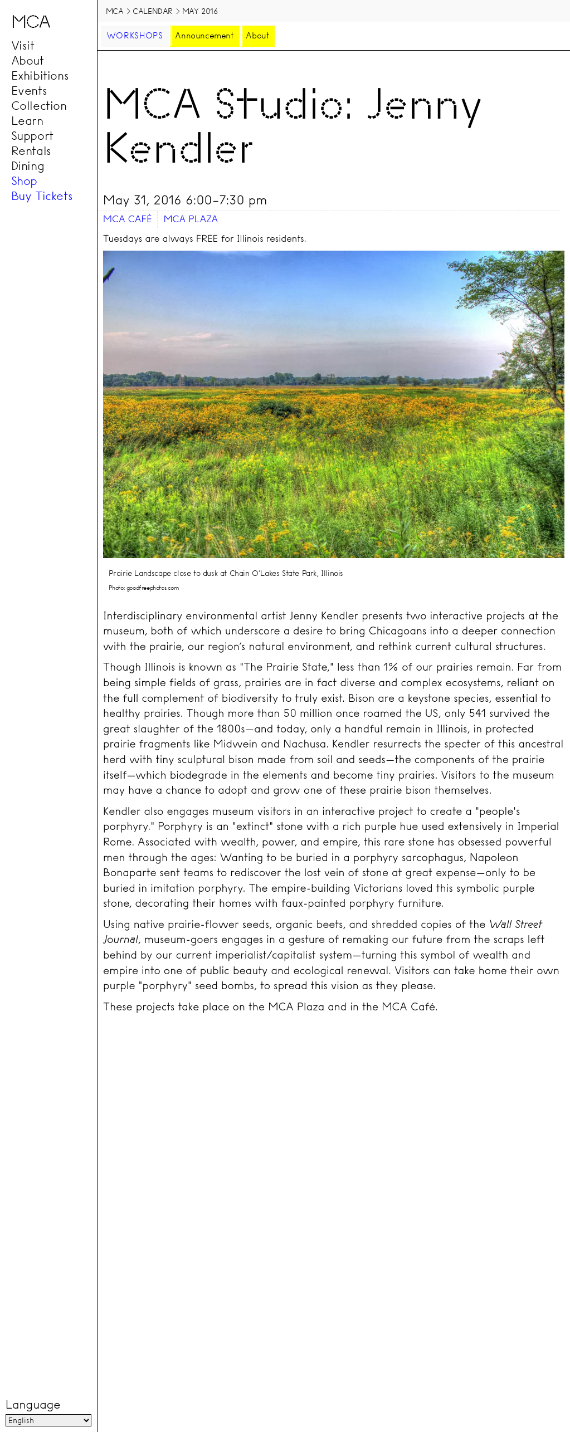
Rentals (31, 151)
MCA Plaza (190, 219)
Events (29, 91)
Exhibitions (40, 76)
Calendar (153, 11)
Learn (27, 121)
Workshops (134, 36)
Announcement (204, 36)
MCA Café (127, 219)
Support (32, 136)
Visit (23, 45)
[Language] (48, 1420)
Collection (39, 106)
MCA (115, 11)
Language (33, 1404)
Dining (28, 166)
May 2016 (200, 11)
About (27, 60)
